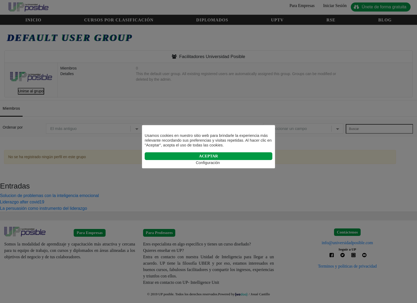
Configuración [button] (208, 163)
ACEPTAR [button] (208, 156)
